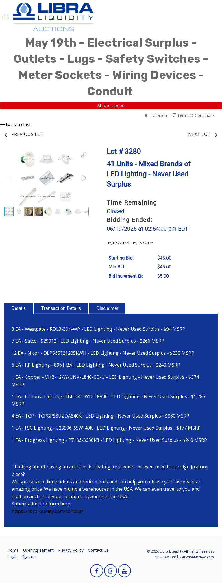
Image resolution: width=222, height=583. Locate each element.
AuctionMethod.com (198, 557)
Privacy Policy (71, 550)
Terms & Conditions (194, 115)
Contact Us (98, 550)
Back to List (15, 124)
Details (19, 308)
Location (156, 115)
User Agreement (38, 550)
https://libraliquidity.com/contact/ (47, 511)
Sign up (29, 556)
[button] (83, 155)
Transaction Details (61, 308)
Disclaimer (107, 308)
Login (12, 556)
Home (13, 550)
